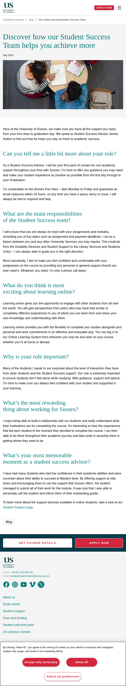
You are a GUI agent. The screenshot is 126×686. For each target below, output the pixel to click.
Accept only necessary (41, 662)
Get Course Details (37, 542)
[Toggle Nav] (119, 8)
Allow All (81, 662)
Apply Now (104, 8)
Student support (14, 611)
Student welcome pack (18, 624)
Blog (31, 20)
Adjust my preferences (63, 676)
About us (9, 597)
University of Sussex (13, 20)
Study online (11, 604)
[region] (63, 664)
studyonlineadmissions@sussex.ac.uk (29, 576)
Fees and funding (15, 618)
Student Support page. (18, 507)
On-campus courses (17, 631)
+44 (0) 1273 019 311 (22, 572)
